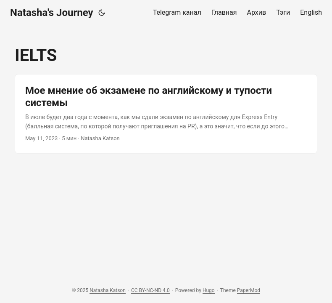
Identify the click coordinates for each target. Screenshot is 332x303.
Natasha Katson (108, 290)
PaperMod (248, 290)
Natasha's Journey (51, 13)
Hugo (209, 290)
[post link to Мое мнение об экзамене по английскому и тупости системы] (166, 113)
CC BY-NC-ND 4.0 (150, 290)
